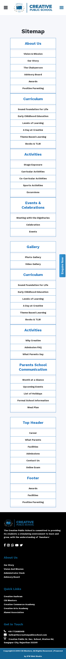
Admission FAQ (42, 347)
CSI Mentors (10, 600)
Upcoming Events (42, 386)
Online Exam (24, 467)
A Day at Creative (33, 130)
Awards (33, 81)
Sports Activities (33, 185)
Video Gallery (42, 264)
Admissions (24, 453)
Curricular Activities (33, 171)
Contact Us (23, 460)
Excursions (33, 192)
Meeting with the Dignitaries (33, 218)
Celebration (33, 224)
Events (33, 231)
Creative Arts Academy (16, 608)
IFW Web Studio (34, 656)
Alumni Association (14, 612)
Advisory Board (33, 74)
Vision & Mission (33, 54)
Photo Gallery (42, 257)
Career (24, 433)
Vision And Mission (13, 569)
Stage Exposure (33, 164)
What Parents (24, 440)
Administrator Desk (14, 573)
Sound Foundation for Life (33, 109)
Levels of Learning (33, 123)
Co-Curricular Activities (33, 178)
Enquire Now (62, 265)
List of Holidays (42, 393)
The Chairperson (33, 67)
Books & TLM (33, 143)
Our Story (33, 60)
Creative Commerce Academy (19, 604)
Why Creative (42, 340)
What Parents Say (42, 354)
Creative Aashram (13, 596)
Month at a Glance (42, 379)
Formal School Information (42, 400)
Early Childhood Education (33, 116)
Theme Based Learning (33, 137)
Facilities (24, 446)
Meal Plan (42, 407)
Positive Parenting (33, 88)
